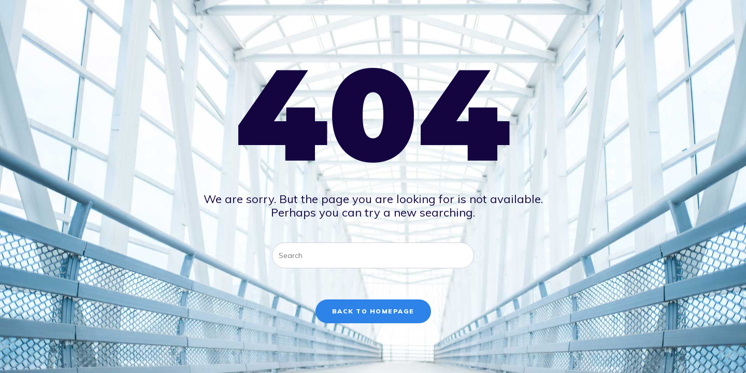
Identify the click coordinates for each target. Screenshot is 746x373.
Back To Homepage (373, 311)
